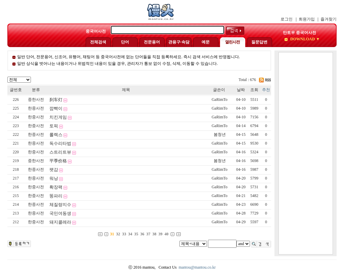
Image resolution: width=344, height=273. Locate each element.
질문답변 (259, 42)
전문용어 (152, 42)
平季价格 (58, 160)
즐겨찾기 (328, 19)
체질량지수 (60, 204)
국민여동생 (60, 213)
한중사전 (36, 108)
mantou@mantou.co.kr (197, 267)
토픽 (53, 125)
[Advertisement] (306, 153)
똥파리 (55, 195)
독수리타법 (60, 143)
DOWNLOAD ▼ (304, 39)
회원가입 (307, 19)
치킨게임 (58, 117)
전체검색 (98, 42)
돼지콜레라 (60, 222)
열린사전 (232, 42)
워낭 (53, 178)
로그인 (287, 19)
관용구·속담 (178, 42)
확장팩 (55, 187)
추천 (266, 89)
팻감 (53, 169)
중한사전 (36, 99)
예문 (206, 42)
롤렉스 (55, 134)
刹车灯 (55, 99)
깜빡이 (55, 108)
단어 (125, 42)
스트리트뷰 (60, 152)
